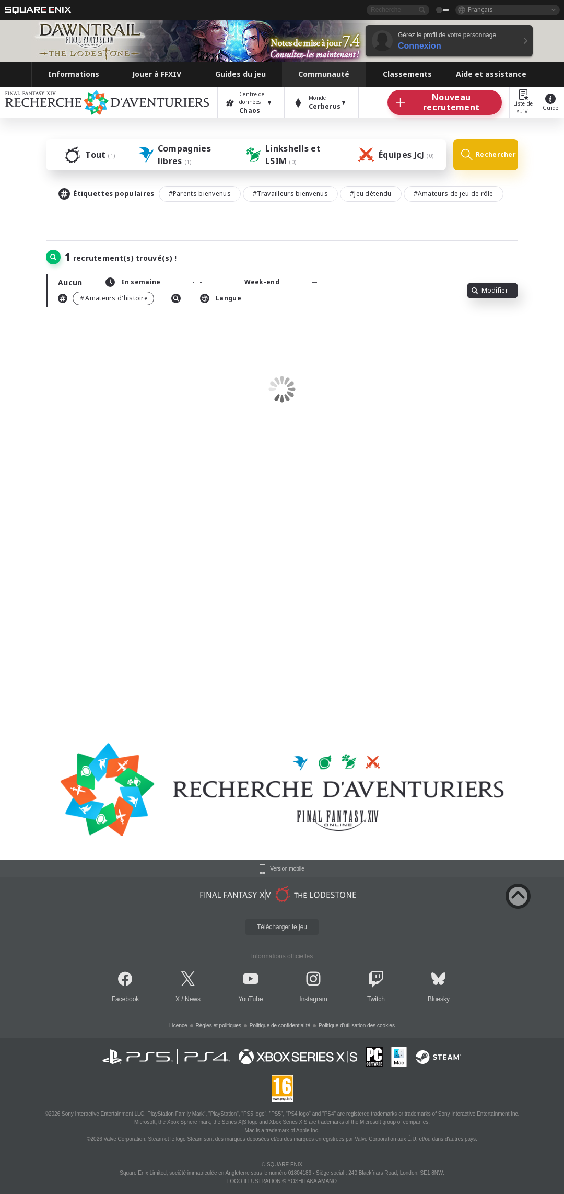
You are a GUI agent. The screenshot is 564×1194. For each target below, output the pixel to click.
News (193, 999)
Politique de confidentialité (280, 1025)
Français (480, 9)
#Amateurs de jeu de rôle (454, 193)
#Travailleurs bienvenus (290, 193)
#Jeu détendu (371, 193)
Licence (178, 1025)
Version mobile (287, 869)
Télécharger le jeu (282, 927)
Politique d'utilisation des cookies (357, 1025)
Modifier (490, 290)
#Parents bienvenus (200, 193)
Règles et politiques (218, 1025)
